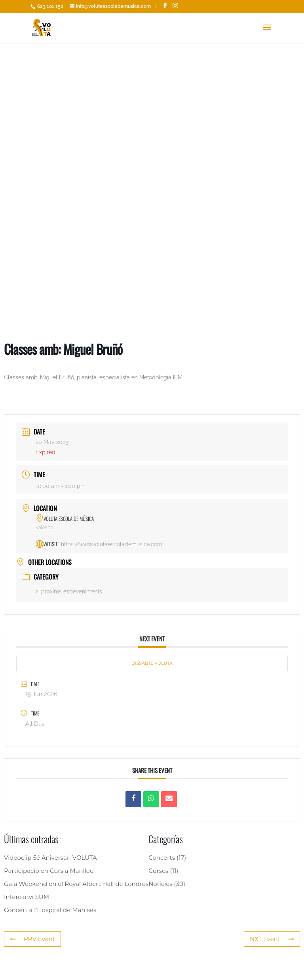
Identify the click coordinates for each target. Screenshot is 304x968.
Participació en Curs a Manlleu (49, 870)
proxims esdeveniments (69, 591)
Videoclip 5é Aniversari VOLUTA (50, 857)
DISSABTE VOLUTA (152, 663)
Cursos (158, 870)
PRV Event (32, 939)
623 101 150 (49, 6)
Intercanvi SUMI (27, 897)
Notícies (160, 884)
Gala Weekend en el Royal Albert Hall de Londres (76, 884)
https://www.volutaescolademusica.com (111, 544)
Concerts (161, 857)
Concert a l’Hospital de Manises (50, 910)
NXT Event (272, 939)
